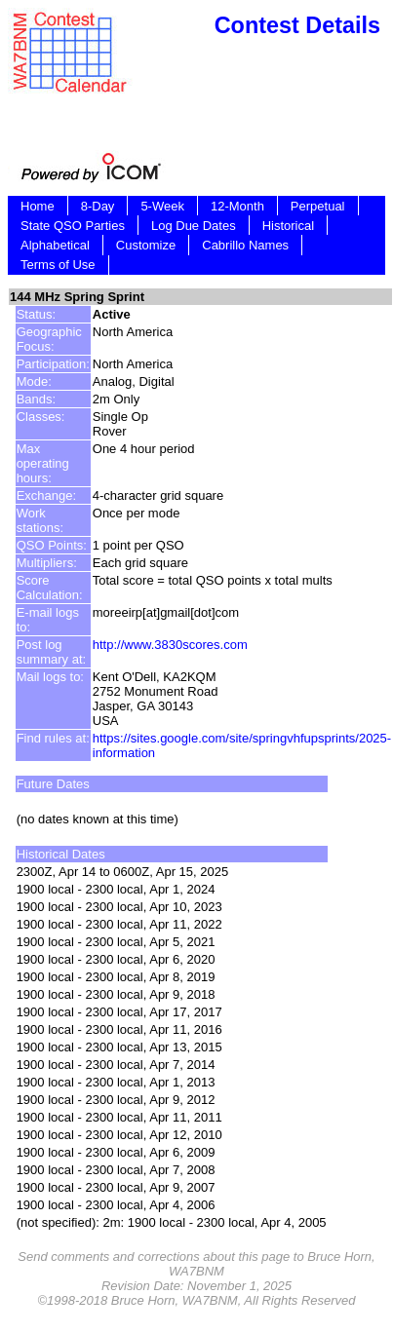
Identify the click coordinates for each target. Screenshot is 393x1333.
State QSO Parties (72, 225)
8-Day (98, 206)
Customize (146, 245)
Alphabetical (55, 245)
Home (37, 206)
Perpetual (318, 206)
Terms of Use (58, 264)
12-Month (237, 206)
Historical (288, 225)
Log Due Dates (193, 225)
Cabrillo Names (245, 245)
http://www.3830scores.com (170, 644)
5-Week (162, 206)
